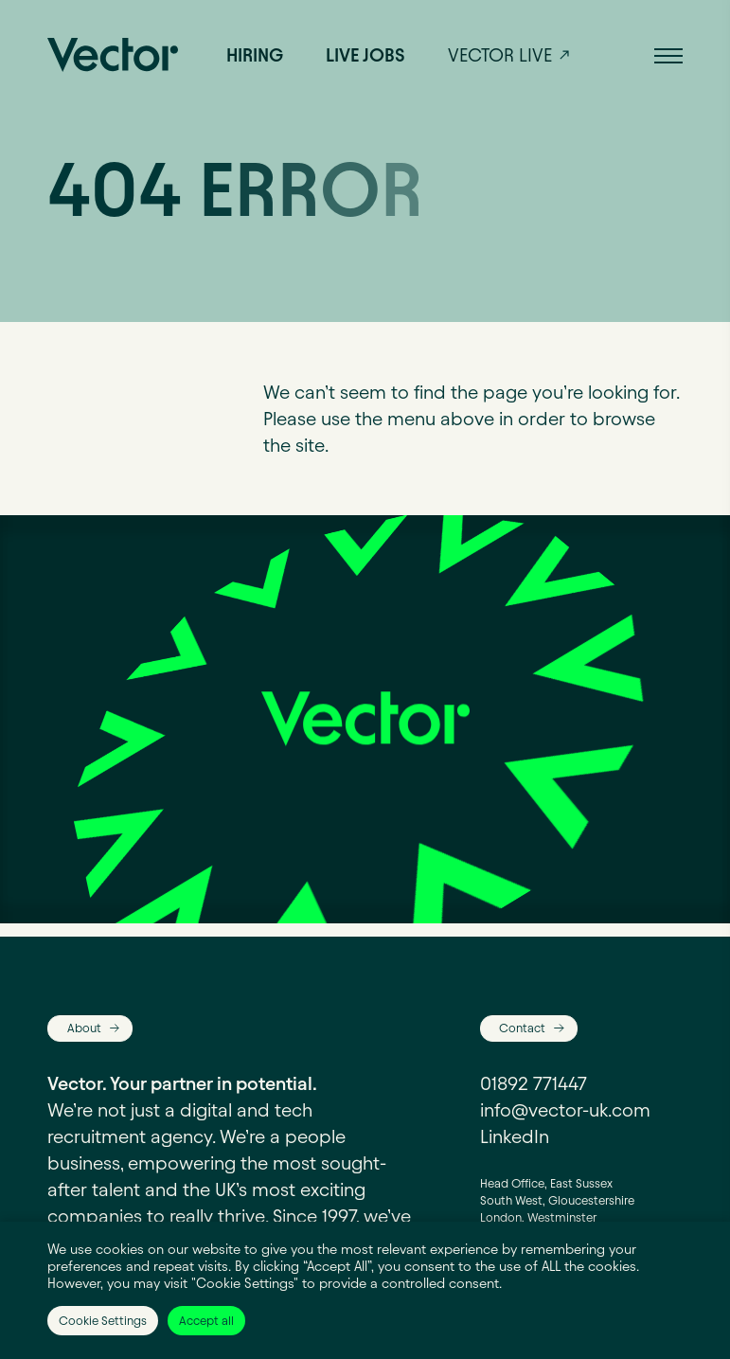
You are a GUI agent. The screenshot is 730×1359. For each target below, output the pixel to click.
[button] (668, 55)
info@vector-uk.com (565, 1110)
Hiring (254, 55)
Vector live (500, 55)
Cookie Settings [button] (103, 1320)
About (84, 1027)
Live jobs (365, 55)
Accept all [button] (206, 1320)
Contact (522, 1027)
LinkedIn (514, 1136)
